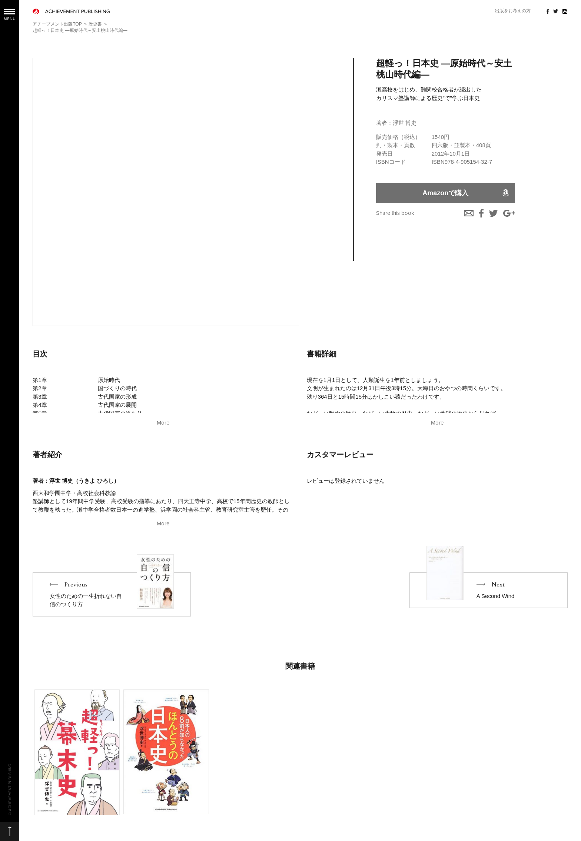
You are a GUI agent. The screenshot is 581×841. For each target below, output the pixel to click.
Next (488, 590)
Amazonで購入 (445, 193)
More (163, 422)
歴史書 (95, 24)
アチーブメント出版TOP (57, 24)
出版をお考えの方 (513, 10)
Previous (111, 594)
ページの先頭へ (9, 831)
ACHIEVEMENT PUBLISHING (71, 11)
